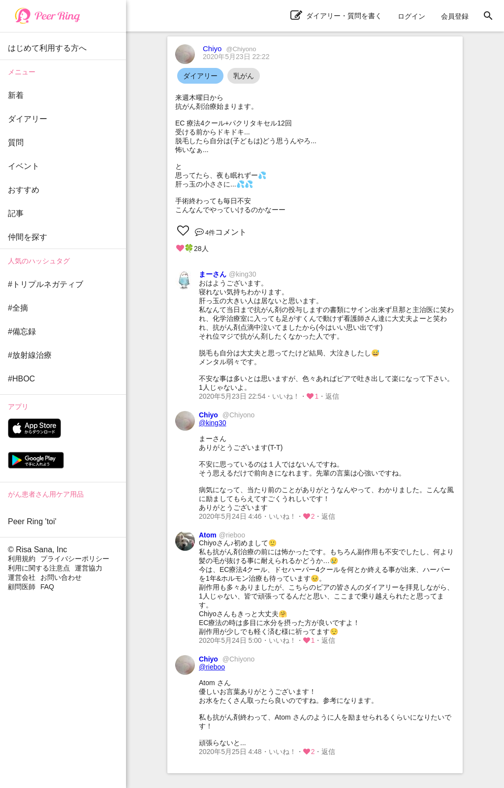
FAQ (47, 587)
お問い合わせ (61, 577)
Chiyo (229, 48)
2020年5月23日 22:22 (236, 57)
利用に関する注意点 (39, 568)
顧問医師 (21, 587)
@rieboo (212, 667)
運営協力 (88, 568)
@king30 (212, 423)
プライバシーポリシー (74, 559)
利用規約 (21, 559)
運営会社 (21, 577)
